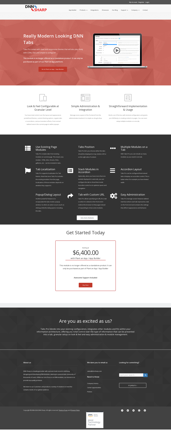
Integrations (95, 10)
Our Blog (115, 10)
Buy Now (85, 285)
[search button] (145, 375)
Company (135, 10)
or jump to (132, 385)
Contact (145, 10)
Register (141, 2)
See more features (87, 218)
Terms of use (63, 410)
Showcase (105, 10)
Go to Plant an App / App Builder (53, 69)
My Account (133, 2)
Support (124, 10)
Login (147, 2)
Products (83, 10)
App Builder (72, 10)
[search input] (131, 375)
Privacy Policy (75, 410)
